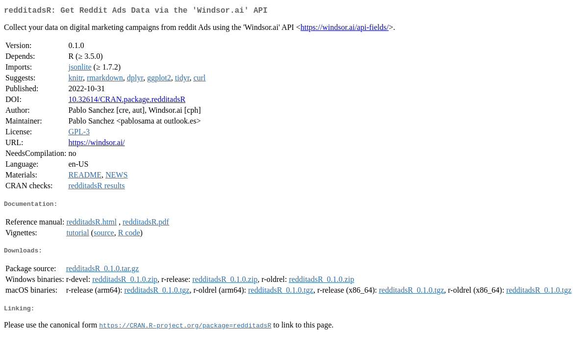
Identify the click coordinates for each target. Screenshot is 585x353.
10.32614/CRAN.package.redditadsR (126, 101)
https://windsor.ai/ (96, 144)
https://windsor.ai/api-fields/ (345, 29)
